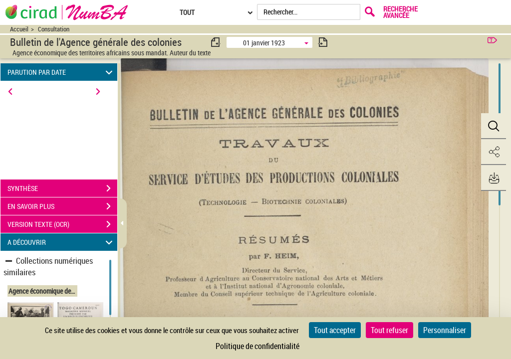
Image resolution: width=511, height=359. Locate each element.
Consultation (53, 29)
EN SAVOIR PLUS (62, 206)
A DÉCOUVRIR (61, 242)
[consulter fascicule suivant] (322, 42)
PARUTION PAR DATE (61, 72)
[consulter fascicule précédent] (216, 42)
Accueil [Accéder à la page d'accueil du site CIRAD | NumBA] (19, 29)
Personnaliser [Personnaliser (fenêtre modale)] (444, 330)
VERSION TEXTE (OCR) (62, 224)
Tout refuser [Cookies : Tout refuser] (389, 330)
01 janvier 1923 (264, 42)
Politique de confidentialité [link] (257, 346)
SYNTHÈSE (62, 188)
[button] (493, 126)
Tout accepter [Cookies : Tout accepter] (335, 330)
